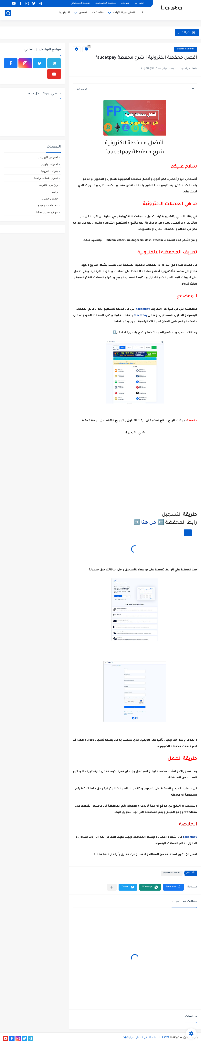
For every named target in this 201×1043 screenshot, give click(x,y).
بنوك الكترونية (49, 171)
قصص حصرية (49, 198)
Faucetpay (190, 837)
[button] (173, 887)
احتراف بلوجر (49, 164)
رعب (55, 191)
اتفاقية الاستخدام (80, 3)
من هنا (148, 523)
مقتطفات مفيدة (48, 205)
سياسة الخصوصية (105, 3)
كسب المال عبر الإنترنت (128, 12)
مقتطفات (98, 12)
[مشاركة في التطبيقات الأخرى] (112, 887)
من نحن (125, 3)
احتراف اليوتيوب (47, 157)
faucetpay (143, 309)
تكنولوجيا (64, 12)
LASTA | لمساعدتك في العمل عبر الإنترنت (145, 1037)
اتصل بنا (138, 3)
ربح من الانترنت (48, 184)
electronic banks (186, 49)
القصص (84, 12)
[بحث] (8, 13)
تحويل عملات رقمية (46, 177)
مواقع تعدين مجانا (47, 212)
